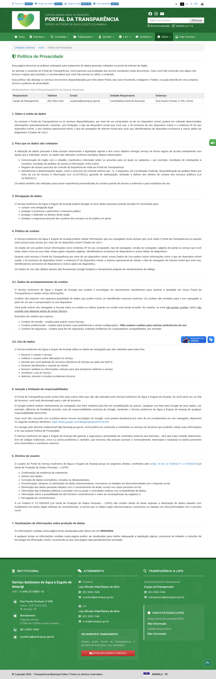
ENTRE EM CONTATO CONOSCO (108, 653)
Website (182, 25)
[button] (29, 113)
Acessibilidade (106, 3)
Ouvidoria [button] (144, 36)
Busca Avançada (159, 25)
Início (20, 36)
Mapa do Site (77, 3)
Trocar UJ (22, 3)
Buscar (197, 20)
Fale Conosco (185, 36)
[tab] (108, 114)
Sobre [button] (163, 36)
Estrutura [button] (38, 36)
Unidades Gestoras (25, 47)
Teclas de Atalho (49, 3)
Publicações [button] (84, 36)
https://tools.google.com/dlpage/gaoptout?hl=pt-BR (80, 421)
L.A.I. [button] (125, 36)
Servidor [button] (106, 36)
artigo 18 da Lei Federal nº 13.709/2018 (173, 463)
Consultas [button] (59, 36)
